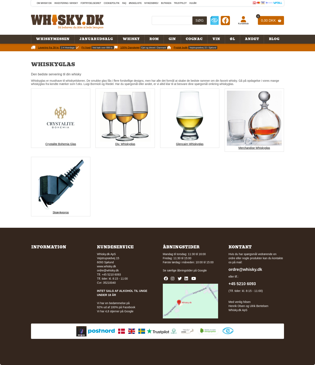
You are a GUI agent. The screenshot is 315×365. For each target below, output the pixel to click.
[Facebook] (225, 20)
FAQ (124, 3)
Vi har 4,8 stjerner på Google (115, 311)
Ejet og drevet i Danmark (153, 47)
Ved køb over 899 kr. (102, 47)
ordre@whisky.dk (108, 270)
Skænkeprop (61, 212)
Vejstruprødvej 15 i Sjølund (202, 47)
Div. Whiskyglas (125, 144)
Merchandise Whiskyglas (254, 148)
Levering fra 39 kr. (48, 47)
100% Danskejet (130, 47)
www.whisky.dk (106, 266)
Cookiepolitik (112, 3)
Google (202, 270)
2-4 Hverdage (68, 47)
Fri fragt (86, 47)
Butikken (166, 3)
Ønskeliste (135, 3)
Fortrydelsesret (91, 3)
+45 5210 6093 (242, 284)
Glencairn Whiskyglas (190, 144)
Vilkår (193, 3)
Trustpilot (180, 3)
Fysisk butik (181, 47)
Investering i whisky (66, 3)
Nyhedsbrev (151, 3)
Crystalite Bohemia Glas (60, 144)
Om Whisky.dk (44, 3)
